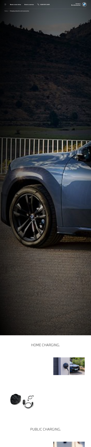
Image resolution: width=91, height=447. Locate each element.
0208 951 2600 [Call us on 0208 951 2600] (45, 4)
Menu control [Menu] (5, 4)
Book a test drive (15, 4)
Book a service (29, 4)
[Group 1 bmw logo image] (78, 4)
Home (6, 11)
